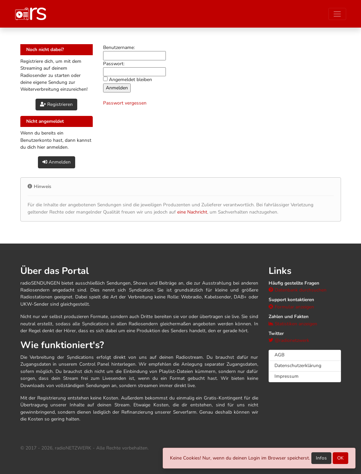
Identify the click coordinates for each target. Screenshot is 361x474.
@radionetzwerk (289, 340)
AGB (279, 355)
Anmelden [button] (56, 162)
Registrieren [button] (56, 104)
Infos (321, 458)
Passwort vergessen (125, 103)
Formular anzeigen (291, 307)
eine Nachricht (192, 212)
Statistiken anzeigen (293, 323)
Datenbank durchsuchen (298, 290)
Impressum (286, 376)
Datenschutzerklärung (297, 365)
